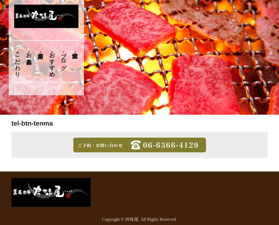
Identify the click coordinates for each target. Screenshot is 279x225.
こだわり (17, 61)
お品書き (29, 55)
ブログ (64, 58)
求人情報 (239, 192)
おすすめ (52, 61)
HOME (111, 192)
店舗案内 (176, 192)
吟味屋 (131, 221)
